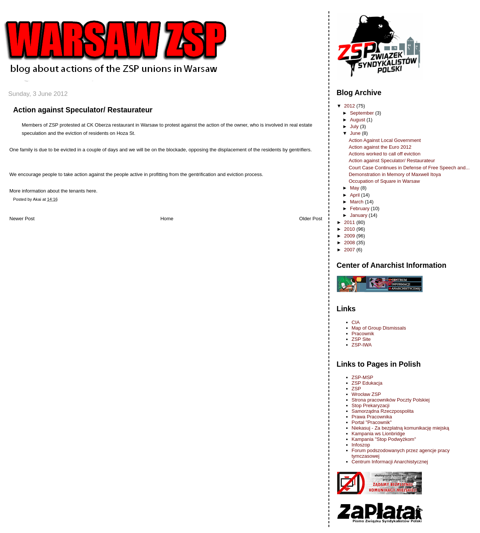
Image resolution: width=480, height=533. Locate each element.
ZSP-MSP (363, 377)
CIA (356, 322)
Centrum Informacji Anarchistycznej (390, 461)
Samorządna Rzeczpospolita (383, 411)
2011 (350, 222)
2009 (350, 236)
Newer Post (21, 218)
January (359, 215)
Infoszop (361, 445)
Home (167, 218)
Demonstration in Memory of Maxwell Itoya (395, 174)
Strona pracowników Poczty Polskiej (391, 400)
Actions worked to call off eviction (384, 154)
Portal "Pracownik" (372, 422)
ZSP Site (361, 339)
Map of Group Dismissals (379, 328)
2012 (350, 106)
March (357, 202)
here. (92, 191)
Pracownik (363, 333)
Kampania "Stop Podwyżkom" (384, 439)
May (355, 188)
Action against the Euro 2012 (380, 147)
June (356, 133)
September (362, 113)
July (355, 126)
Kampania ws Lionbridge (378, 433)
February (360, 208)
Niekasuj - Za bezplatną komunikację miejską (400, 428)
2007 (350, 249)
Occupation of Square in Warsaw (384, 181)
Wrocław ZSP (366, 394)
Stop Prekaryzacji (371, 405)
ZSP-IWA (362, 345)
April (355, 195)
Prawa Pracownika (372, 417)
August (358, 119)
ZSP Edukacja (367, 383)
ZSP (356, 388)
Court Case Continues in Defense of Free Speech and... (409, 167)
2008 (350, 242)
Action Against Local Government (385, 140)
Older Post (310, 218)
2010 (350, 229)
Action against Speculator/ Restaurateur (83, 110)
